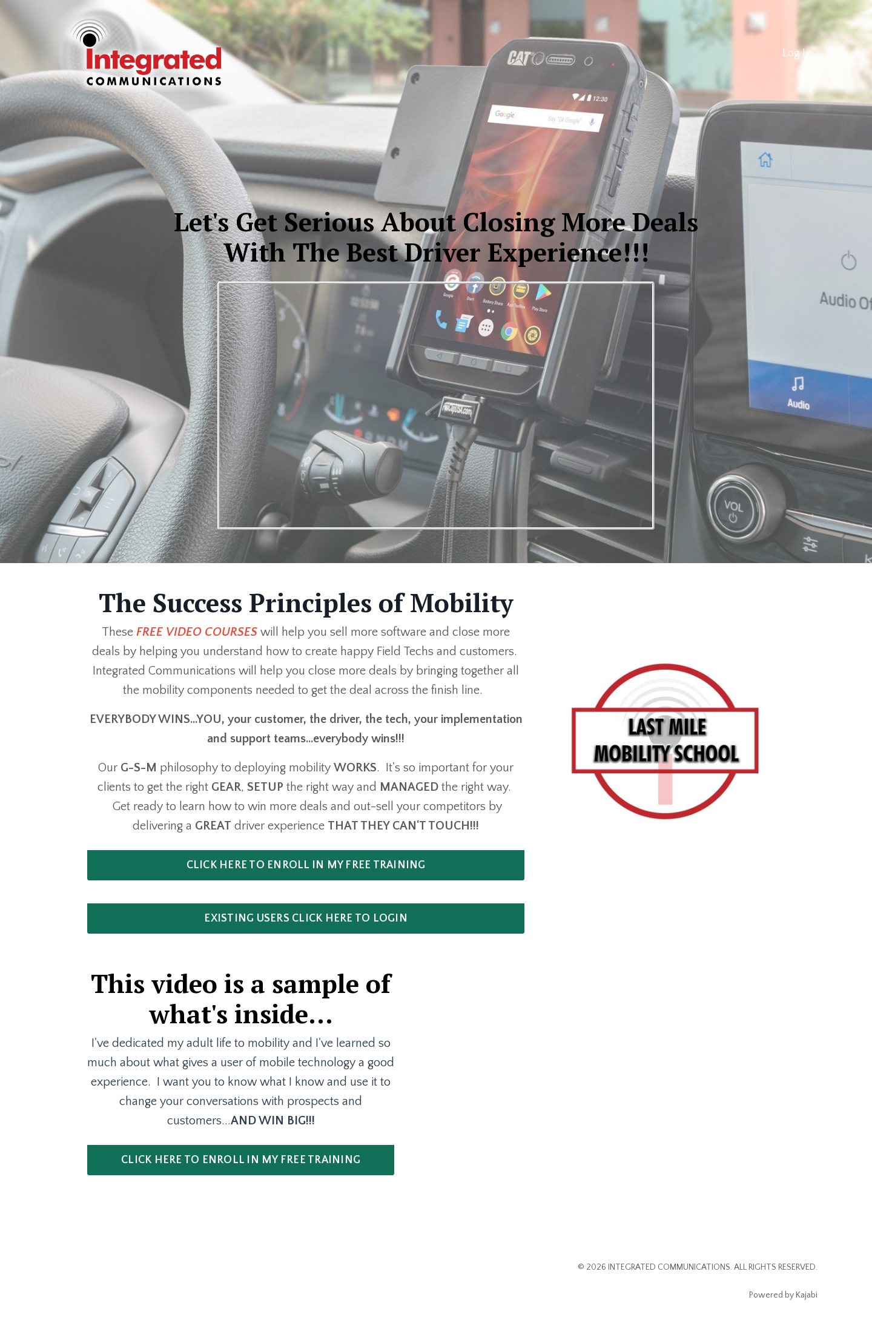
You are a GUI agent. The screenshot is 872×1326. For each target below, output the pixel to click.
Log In (796, 53)
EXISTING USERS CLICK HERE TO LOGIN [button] (306, 918)
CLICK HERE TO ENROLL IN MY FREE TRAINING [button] (306, 865)
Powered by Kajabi (783, 1295)
